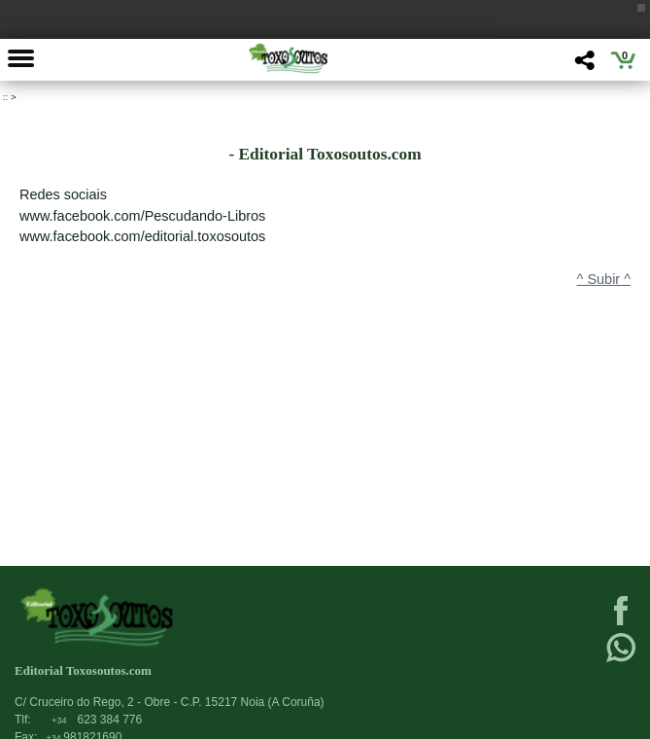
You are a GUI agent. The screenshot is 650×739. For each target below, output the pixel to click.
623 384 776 (96, 719)
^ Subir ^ (604, 279)
